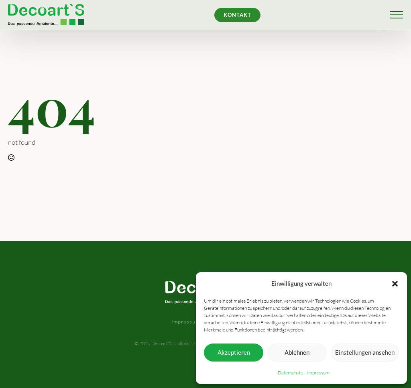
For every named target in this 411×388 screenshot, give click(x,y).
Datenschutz (290, 373)
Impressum (318, 373)
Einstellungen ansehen (365, 352)
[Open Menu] (396, 14)
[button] (395, 284)
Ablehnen (297, 352)
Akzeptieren (234, 352)
